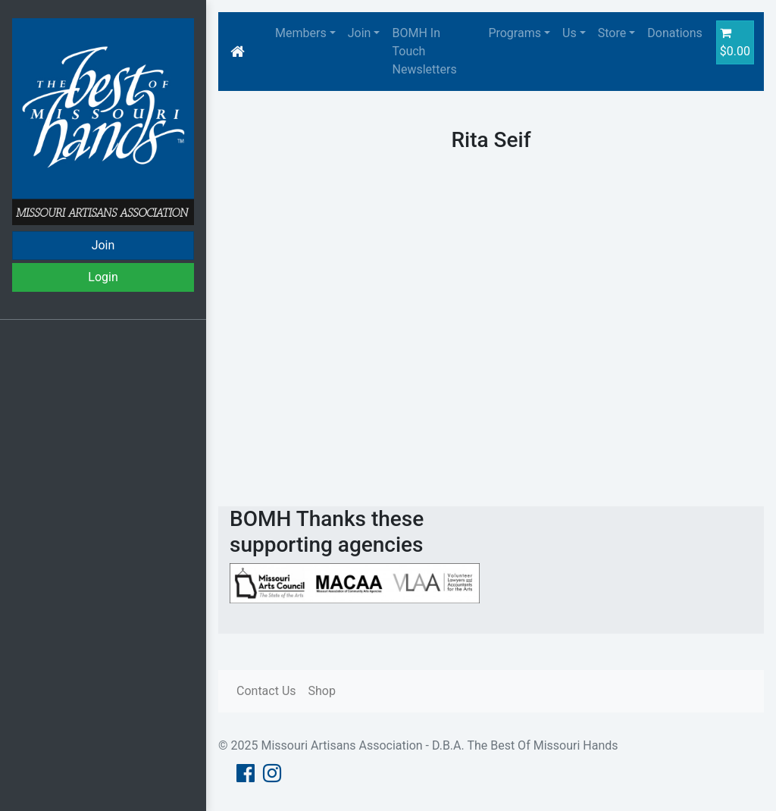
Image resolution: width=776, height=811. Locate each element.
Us (569, 33)
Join (103, 245)
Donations (674, 33)
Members (301, 33)
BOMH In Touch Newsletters (424, 51)
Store (612, 33)
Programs (514, 33)
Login (102, 277)
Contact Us (266, 691)
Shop (322, 691)
